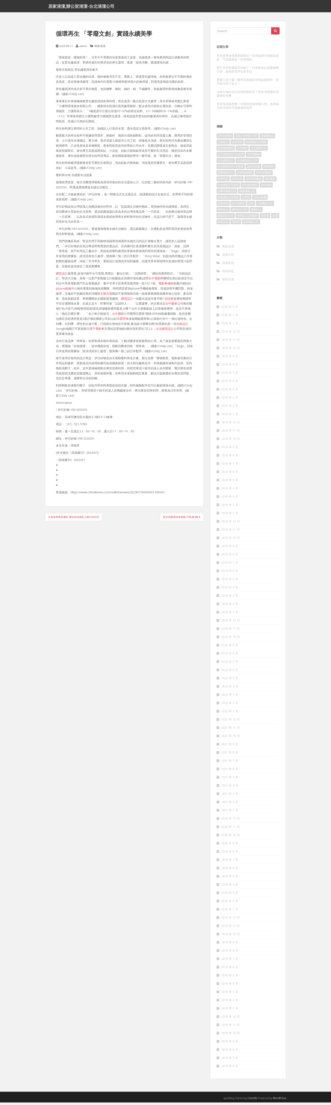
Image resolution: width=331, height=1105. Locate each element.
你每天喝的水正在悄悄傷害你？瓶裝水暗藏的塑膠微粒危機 (248, 96)
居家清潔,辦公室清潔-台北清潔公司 (81, 7)
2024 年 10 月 (230, 441)
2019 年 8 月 (229, 953)
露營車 (124, 321)
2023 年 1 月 (229, 615)
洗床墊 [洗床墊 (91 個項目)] (246, 199)
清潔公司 (228, 257)
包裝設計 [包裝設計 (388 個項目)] (223, 144)
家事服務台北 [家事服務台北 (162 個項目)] (225, 175)
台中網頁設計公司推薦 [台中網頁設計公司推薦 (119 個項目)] (230, 157)
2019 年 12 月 (230, 920)
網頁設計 (62, 276)
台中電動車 (155, 281)
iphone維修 (63, 291)
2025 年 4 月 (229, 400)
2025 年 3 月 (229, 408)
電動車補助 (165, 286)
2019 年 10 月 (230, 936)
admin (83, 48)
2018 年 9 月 (229, 1044)
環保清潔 (99, 48)
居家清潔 (228, 249)
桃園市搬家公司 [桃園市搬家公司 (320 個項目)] (227, 193)
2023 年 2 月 (229, 606)
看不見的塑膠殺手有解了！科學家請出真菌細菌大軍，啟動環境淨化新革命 (248, 72)
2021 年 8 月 (229, 755)
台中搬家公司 (174, 306)
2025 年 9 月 (229, 359)
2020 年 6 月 (229, 870)
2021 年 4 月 (229, 788)
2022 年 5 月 (229, 681)
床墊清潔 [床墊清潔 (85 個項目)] (237, 181)
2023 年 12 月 (230, 524)
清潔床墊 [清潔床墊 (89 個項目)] (223, 206)
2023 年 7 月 (229, 565)
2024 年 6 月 (229, 474)
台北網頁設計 (165, 331)
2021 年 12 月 (230, 722)
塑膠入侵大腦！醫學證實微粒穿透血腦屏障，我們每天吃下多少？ (248, 84)
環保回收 (228, 273)
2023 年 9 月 (229, 548)
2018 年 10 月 (230, 1035)
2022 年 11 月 (230, 631)
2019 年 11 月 (230, 928)
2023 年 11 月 (230, 532)
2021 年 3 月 (229, 796)
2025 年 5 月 (229, 392)
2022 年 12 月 (230, 623)
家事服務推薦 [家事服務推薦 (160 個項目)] (244, 175)
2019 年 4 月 (229, 986)
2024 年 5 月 (229, 482)
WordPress (279, 1100)
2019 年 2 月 (229, 1002)
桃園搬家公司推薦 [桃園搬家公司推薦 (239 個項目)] (228, 199)
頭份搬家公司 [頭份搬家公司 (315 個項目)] (251, 224)
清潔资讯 (228, 265)
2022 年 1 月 (229, 714)
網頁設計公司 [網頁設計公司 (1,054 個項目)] (225, 218)
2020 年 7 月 (229, 862)
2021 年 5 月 (229, 780)
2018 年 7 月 (229, 1060)
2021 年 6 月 (229, 771)
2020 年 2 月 (229, 903)
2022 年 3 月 (229, 697)
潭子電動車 (96, 331)
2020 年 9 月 (229, 846)
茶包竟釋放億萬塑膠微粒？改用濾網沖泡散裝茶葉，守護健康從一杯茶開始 (248, 60)
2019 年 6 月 (229, 969)
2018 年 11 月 (230, 1027)
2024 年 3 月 (229, 499)
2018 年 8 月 (229, 1052)
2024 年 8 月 (229, 458)
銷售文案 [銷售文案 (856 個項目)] (223, 224)
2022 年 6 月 (229, 672)
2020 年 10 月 (230, 837)
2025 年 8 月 (229, 367)
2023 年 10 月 (230, 540)
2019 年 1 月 (229, 1011)
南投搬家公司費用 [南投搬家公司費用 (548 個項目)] (256, 144)
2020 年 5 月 (229, 879)
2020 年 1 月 (229, 912)
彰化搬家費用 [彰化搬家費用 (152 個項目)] (249, 187)
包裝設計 (182, 326)
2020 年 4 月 (229, 887)
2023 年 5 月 (229, 581)
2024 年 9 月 (229, 449)
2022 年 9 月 (229, 648)
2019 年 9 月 (229, 945)
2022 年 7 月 (229, 664)
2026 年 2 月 (229, 317)
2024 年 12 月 (230, 425)
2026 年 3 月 (229, 309)
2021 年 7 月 (229, 763)
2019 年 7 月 (229, 961)
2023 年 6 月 (229, 573)
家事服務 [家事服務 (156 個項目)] (269, 169)
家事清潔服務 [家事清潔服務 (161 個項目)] (263, 175)
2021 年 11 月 (230, 730)
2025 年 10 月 (230, 350)
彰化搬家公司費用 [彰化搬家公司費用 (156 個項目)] (228, 187)
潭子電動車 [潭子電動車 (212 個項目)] (238, 206)
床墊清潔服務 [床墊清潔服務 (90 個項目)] (253, 181)
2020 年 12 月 (230, 821)
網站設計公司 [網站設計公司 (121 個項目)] (239, 212)
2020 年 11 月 (230, 829)
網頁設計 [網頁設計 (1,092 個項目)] (256, 212)
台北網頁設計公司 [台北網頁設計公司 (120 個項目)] (247, 163)
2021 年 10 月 (230, 738)
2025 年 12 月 (230, 334)
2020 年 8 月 (229, 854)
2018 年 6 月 (229, 1068)
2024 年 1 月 (229, 515)
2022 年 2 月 (229, 705)
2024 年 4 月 (229, 491)
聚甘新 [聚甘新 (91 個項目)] (265, 218)
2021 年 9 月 (229, 747)
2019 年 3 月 (229, 994)
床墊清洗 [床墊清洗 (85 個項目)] (223, 181)
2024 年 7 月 (229, 466)
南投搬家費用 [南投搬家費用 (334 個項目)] (225, 150)
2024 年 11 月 (230, 433)
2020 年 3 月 (229, 895)
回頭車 (169, 301)
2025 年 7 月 (229, 375)
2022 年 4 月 (229, 689)
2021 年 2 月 (229, 804)
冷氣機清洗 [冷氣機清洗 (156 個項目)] (267, 138)
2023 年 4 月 (229, 590)
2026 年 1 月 (229, 326)
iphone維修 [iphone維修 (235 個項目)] (225, 138)
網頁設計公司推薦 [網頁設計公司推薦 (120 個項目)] (247, 218)
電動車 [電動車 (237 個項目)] (236, 224)
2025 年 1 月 (229, 416)
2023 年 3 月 (229, 598)
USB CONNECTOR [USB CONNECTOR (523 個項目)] (246, 138)
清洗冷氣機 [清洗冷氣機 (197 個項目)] (260, 199)
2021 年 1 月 (229, 813)
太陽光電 (106, 296)
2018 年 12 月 (230, 1019)
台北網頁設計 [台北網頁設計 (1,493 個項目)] (225, 163)
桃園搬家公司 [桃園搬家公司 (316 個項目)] (247, 193)
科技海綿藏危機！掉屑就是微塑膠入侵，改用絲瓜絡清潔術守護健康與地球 (248, 108)
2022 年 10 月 (230, 639)
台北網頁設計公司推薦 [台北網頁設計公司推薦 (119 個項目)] (230, 169)
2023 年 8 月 (229, 557)
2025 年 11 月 (230, 342)
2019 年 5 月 (229, 978)
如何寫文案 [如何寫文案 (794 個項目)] (253, 169)
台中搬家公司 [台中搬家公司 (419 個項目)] (258, 150)
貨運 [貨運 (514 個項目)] (275, 218)
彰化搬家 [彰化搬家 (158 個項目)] (270, 181)
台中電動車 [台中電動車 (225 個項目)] (253, 157)
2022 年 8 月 (229, 656)
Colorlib (252, 1100)
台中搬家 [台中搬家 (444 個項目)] (242, 150)
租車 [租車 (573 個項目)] (251, 206)
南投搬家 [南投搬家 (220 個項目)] (237, 144)
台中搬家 (118, 316)
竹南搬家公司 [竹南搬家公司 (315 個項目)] (265, 206)
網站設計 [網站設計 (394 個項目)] (223, 212)
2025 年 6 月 (229, 383)
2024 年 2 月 (229, 507)
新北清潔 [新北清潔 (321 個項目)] (266, 187)
